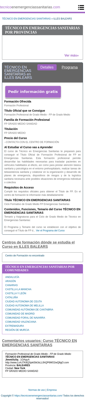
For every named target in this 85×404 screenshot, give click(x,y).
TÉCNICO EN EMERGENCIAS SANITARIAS (26, 18)
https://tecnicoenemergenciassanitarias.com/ (38, 395)
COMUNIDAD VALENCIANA (20, 321)
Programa (70, 67)
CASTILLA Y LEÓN (15, 293)
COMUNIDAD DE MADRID (20, 313)
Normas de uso (36, 390)
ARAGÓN (10, 281)
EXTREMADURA (14, 326)
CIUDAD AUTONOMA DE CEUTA (23, 301)
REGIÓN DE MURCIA (17, 330)
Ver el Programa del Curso (50, 230)
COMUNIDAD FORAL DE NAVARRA (25, 317)
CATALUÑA (11, 297)
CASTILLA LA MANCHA (18, 289)
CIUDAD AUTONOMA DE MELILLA (24, 305)
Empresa (52, 390)
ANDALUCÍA (12, 277)
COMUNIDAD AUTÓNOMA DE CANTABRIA (29, 309)
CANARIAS (11, 285)
